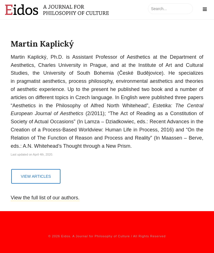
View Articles (36, 176)
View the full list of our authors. (45, 197)
